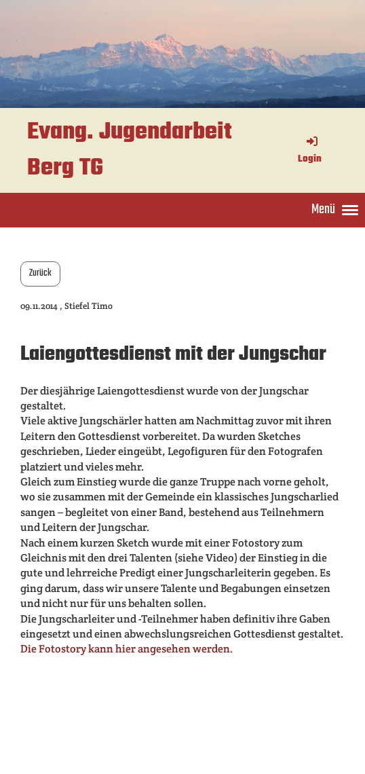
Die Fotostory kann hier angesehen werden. (126, 649)
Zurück (40, 273)
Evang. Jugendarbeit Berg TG (129, 150)
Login (310, 151)
